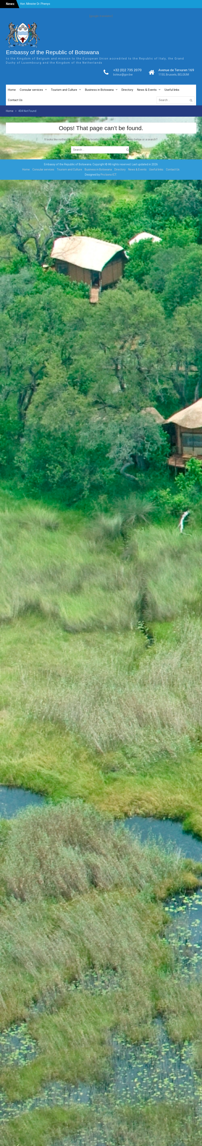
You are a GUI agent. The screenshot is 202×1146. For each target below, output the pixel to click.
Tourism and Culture (64, 90)
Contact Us (15, 100)
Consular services (31, 90)
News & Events (147, 90)
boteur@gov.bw (123, 74)
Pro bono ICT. (109, 174)
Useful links (172, 90)
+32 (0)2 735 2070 (127, 70)
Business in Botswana (99, 90)
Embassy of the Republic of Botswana (52, 52)
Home (12, 90)
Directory (127, 90)
